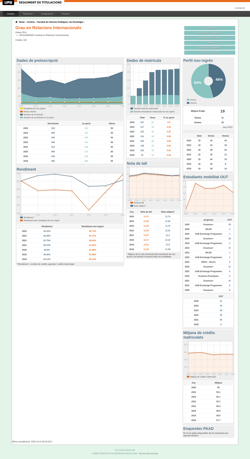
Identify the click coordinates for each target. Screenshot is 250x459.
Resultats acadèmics (209, 47)
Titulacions (28, 14)
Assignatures (47, 14)
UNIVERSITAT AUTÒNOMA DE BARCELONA (118, 453)
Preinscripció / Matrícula (210, 33)
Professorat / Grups (210, 37)
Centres (10, 14)
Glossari (65, 14)
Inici (116, 450)
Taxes (210, 42)
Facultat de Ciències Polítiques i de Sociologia (60, 22)
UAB (8, 2)
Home (22, 22)
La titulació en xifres (210, 52)
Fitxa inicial (209, 28)
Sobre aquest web (127, 450)
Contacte (240, 8)
